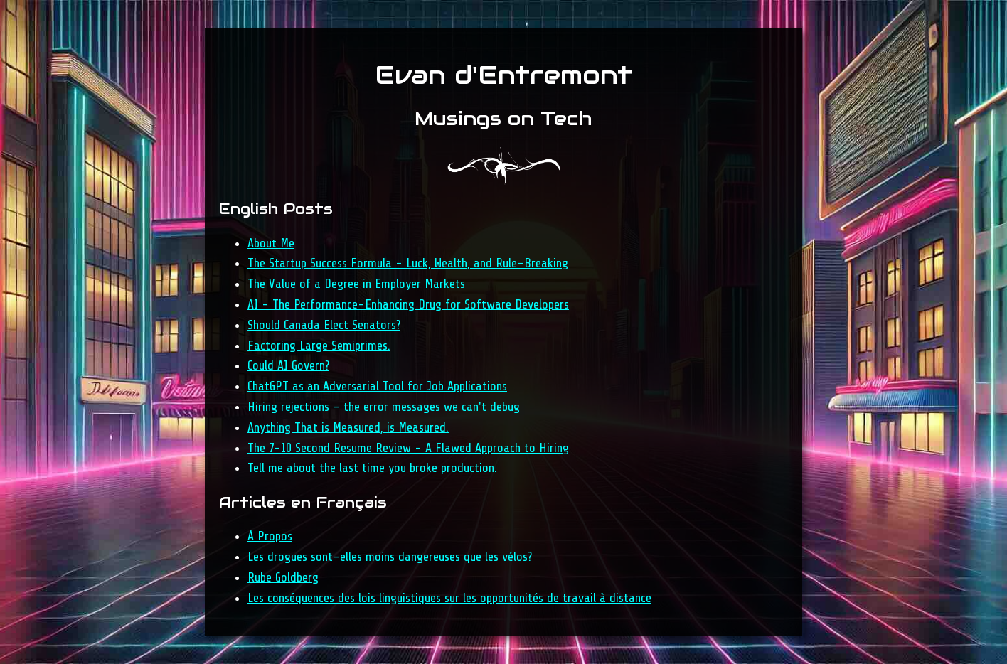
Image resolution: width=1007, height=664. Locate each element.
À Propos (269, 536)
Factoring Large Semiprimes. (318, 345)
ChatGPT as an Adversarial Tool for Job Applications (377, 386)
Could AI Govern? (288, 365)
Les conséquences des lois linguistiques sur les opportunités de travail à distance (449, 598)
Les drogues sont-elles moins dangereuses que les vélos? (389, 557)
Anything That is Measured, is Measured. (348, 427)
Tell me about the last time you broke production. (372, 468)
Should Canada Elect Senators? (323, 325)
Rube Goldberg (283, 577)
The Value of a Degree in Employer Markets (356, 284)
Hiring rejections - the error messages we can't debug (383, 407)
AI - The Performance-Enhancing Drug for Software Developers (408, 304)
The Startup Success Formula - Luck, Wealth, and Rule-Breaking (407, 263)
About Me (270, 243)
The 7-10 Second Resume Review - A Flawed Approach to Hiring (408, 448)
